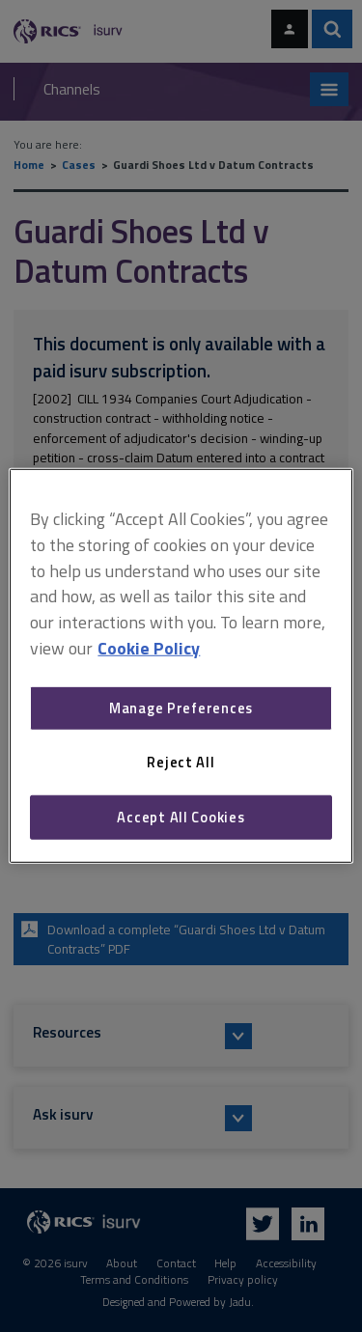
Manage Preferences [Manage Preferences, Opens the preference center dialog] (181, 708)
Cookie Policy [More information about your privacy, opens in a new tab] (148, 648)
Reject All (180, 762)
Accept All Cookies (180, 817)
